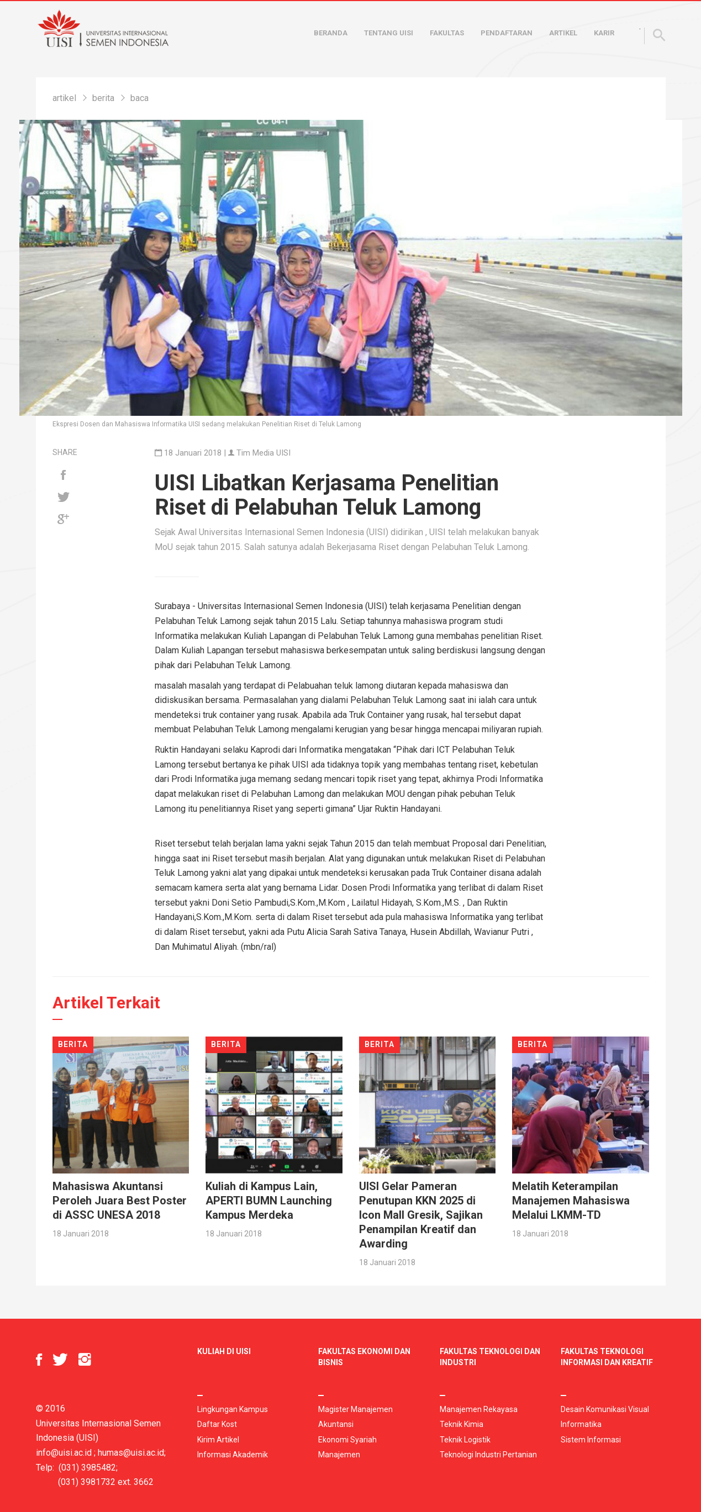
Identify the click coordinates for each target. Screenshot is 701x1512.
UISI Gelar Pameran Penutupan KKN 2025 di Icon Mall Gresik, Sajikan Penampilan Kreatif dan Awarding (421, 1215)
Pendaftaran (507, 33)
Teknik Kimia (461, 1424)
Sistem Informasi (591, 1439)
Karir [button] (604, 33)
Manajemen (339, 1454)
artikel (64, 98)
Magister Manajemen (355, 1409)
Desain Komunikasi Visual (605, 1409)
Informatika (581, 1424)
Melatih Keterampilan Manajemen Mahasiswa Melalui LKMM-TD (571, 1201)
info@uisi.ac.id (64, 1452)
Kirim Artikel (218, 1439)
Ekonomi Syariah (347, 1439)
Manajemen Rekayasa (479, 1409)
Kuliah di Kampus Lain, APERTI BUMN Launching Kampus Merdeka (268, 1201)
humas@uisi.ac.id (131, 1452)
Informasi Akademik (232, 1454)
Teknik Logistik (465, 1439)
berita (103, 98)
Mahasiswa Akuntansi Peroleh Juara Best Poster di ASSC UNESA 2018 (119, 1201)
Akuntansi (336, 1424)
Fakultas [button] (447, 33)
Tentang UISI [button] (388, 33)
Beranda (330, 33)
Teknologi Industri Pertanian (488, 1454)
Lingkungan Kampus (232, 1409)
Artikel (563, 33)
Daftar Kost (217, 1424)
